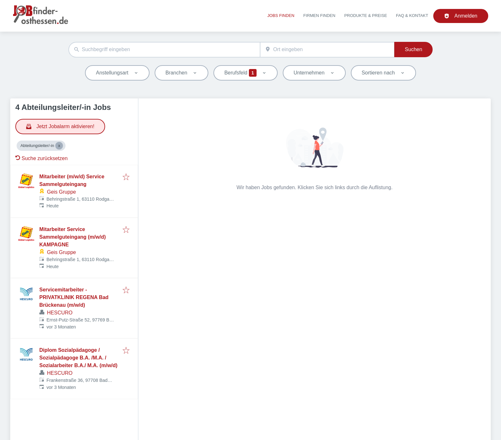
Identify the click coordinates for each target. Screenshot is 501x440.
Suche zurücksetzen (41, 158)
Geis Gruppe (61, 192)
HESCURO (60, 312)
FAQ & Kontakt (412, 15)
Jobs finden (281, 15)
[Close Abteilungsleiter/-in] (59, 146)
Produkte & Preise (365, 15)
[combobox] (164, 50)
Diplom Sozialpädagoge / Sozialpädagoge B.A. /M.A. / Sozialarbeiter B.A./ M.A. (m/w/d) (78, 357)
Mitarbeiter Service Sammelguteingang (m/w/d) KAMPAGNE (72, 237)
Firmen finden (319, 15)
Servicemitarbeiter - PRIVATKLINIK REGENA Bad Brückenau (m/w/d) (74, 297)
